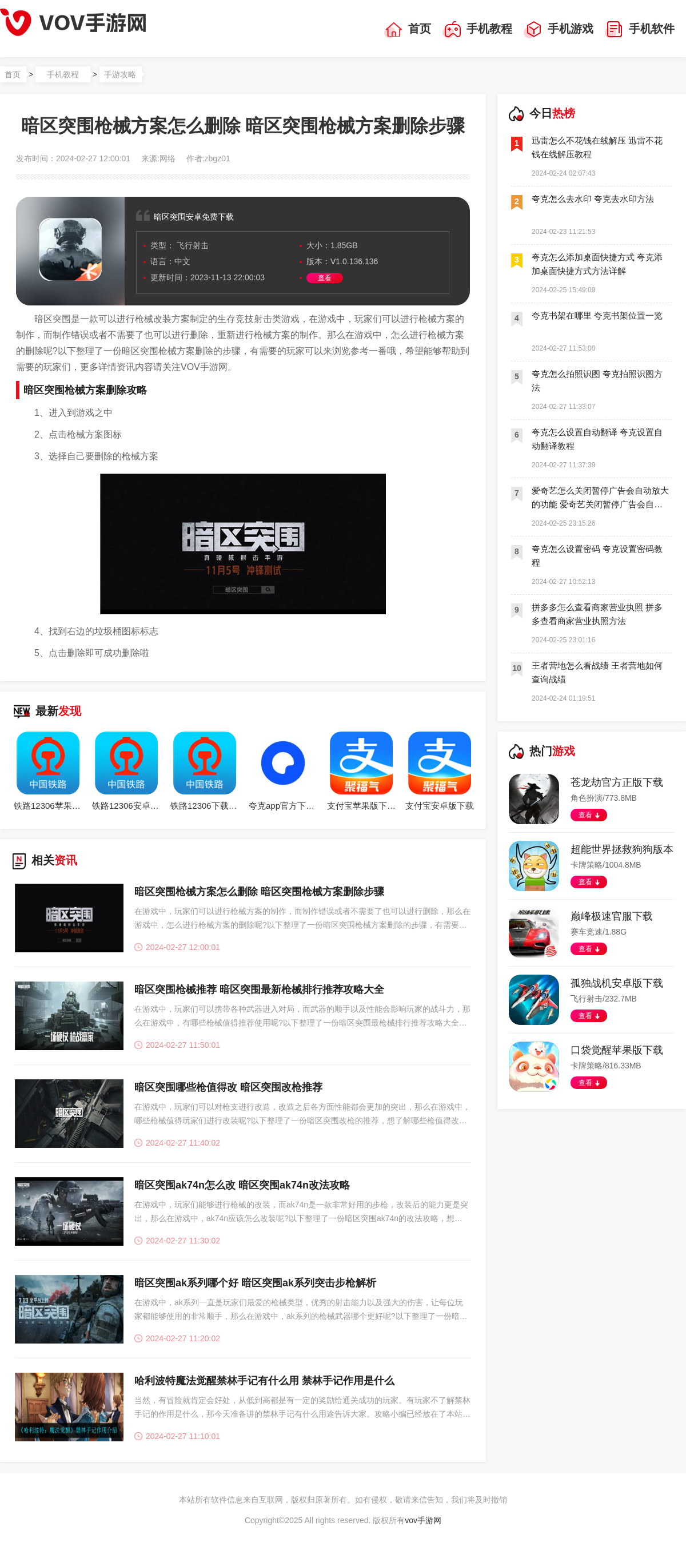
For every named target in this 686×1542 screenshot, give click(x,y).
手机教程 (477, 29)
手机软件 (640, 29)
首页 (407, 29)
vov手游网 (423, 1520)
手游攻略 (120, 74)
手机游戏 (558, 29)
